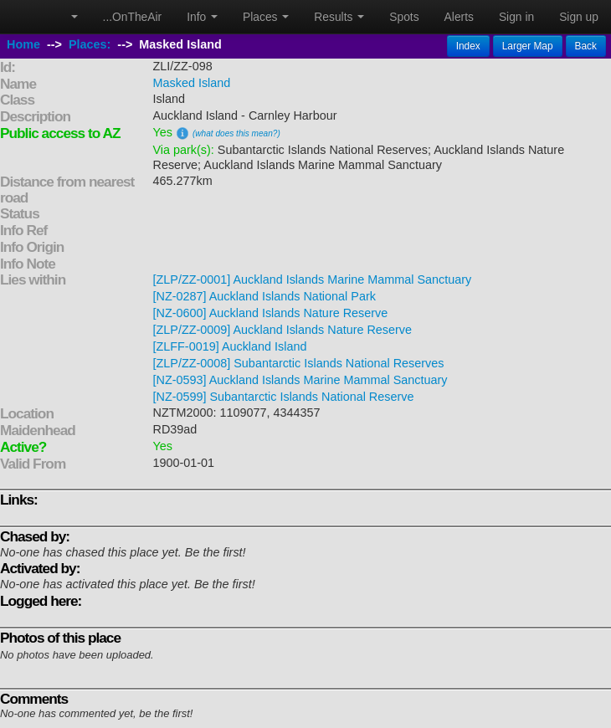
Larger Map (527, 46)
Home (23, 44)
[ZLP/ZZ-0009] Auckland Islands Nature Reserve (283, 329)
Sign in (516, 16)
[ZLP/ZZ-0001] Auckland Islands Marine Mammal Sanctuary (312, 279)
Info (202, 16)
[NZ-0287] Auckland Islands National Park (264, 296)
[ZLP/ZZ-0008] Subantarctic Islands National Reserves (298, 363)
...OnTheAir (132, 16)
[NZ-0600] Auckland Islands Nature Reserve (270, 313)
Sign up (578, 16)
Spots (403, 16)
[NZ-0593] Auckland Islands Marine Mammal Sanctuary (300, 380)
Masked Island (192, 83)
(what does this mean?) (236, 133)
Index (468, 46)
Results (339, 16)
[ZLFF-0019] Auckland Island (230, 346)
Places (266, 16)
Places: (89, 44)
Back (586, 46)
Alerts (459, 16)
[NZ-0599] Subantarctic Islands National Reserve (283, 396)
